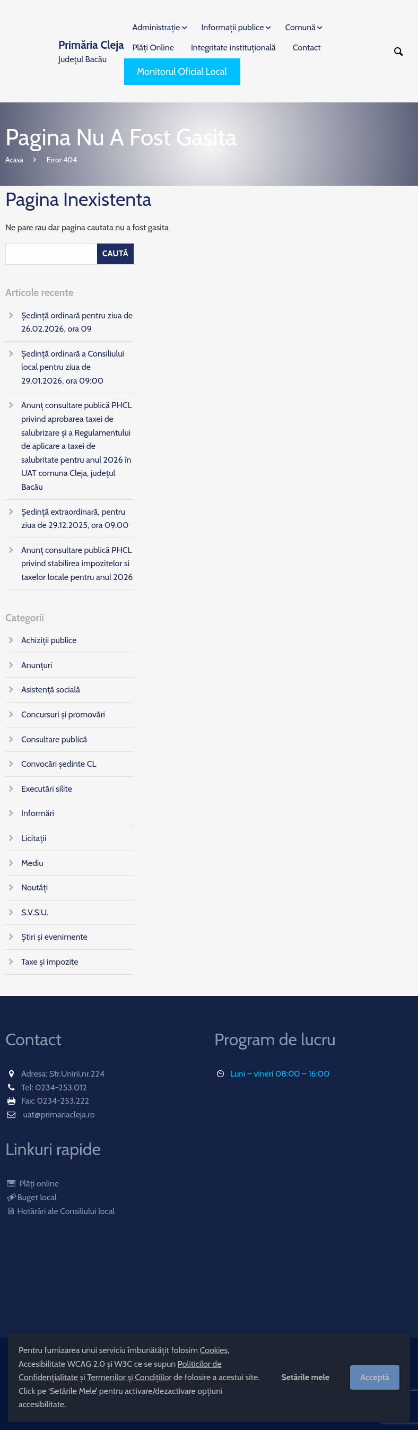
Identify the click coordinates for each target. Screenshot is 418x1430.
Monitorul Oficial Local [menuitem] (182, 71)
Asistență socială (50, 689)
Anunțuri (36, 665)
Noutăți (34, 887)
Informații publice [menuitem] (232, 27)
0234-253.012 (61, 1087)
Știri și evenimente (54, 937)
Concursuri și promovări (63, 714)
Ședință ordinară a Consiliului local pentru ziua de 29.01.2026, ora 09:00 (72, 367)
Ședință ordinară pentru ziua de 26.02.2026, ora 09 (77, 322)
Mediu (32, 863)
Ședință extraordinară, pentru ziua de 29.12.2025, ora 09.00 (74, 519)
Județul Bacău (91, 50)
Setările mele (305, 1377)
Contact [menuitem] (307, 47)
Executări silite (46, 789)
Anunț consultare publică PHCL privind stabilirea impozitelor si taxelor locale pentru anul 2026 (77, 563)
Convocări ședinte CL (59, 764)
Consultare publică (54, 739)
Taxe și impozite (49, 962)
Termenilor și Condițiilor (129, 1377)
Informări (37, 813)
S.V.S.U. (35, 912)
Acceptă (374, 1377)
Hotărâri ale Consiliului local (60, 1211)
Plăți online (32, 1183)
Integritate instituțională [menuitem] (233, 47)
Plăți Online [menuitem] (153, 47)
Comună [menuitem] (300, 27)
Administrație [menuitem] (156, 27)
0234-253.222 (63, 1101)
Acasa (14, 159)
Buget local (31, 1197)
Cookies (214, 1350)
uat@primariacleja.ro (59, 1115)
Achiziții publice (48, 640)
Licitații (33, 838)
